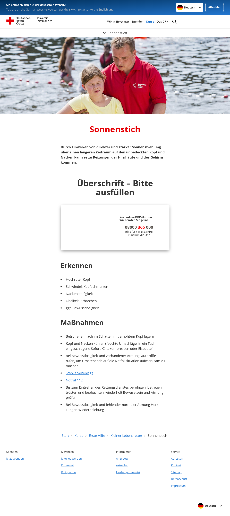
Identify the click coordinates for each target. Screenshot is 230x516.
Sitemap (176, 472)
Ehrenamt (67, 465)
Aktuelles (122, 465)
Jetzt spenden (15, 458)
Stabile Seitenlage (79, 373)
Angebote (122, 458)
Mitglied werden (71, 458)
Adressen (177, 458)
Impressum (178, 486)
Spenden (137, 21)
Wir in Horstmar (118, 21)
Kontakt (176, 465)
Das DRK (162, 21)
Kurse (150, 21)
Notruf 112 (74, 380)
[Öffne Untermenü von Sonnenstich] (115, 33)
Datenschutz (179, 479)
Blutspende (68, 472)
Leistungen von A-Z (128, 472)
